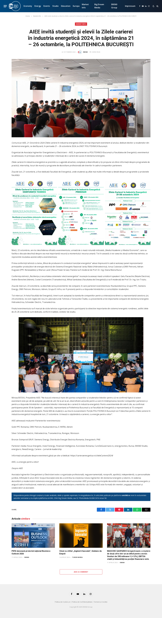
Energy (37, 6)
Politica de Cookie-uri (62, 602)
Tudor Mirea (77, 557)
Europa (76, 6)
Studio (55, 6)
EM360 (85, 52)
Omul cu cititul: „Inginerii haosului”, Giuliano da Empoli (80, 552)
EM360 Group (114, 6)
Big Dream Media (99, 6)
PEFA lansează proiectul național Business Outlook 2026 (31, 552)
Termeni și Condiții (100, 602)
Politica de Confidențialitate (82, 602)
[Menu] (5, 6)
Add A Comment (81, 572)
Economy (28, 6)
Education (65, 6)
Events (46, 6)
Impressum (130, 6)
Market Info (85, 6)
